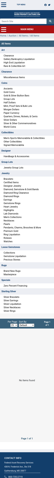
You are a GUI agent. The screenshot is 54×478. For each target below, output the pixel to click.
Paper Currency (11, 113)
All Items (23, 35)
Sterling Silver (8, 291)
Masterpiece (10, 274)
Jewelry (5, 173)
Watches (8, 241)
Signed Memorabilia (14, 145)
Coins (4, 83)
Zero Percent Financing (15, 285)
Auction (13, 35)
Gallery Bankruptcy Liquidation (19, 59)
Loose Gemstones (10, 247)
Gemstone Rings (12, 203)
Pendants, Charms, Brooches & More (22, 227)
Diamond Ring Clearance (16, 192)
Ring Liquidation (12, 234)
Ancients (8, 88)
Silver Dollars (10, 120)
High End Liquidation (14, 62)
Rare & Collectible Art (14, 66)
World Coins (10, 126)
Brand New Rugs (12, 271)
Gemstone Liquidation (15, 256)
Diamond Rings (11, 196)
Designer (6, 150)
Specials (5, 280)
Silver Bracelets (11, 297)
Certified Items (11, 182)
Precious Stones (12, 259)
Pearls (7, 224)
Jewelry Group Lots (13, 167)
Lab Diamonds (11, 213)
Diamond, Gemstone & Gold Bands (21, 189)
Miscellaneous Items (14, 77)
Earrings (8, 199)
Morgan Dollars (11, 109)
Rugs (4, 265)
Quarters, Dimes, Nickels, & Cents (21, 116)
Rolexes (8, 238)
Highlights (9, 210)
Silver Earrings (11, 300)
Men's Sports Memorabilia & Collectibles (24, 138)
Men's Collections (12, 217)
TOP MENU (13, 4)
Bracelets (8, 179)
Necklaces (9, 220)
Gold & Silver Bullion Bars (16, 95)
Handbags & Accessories (16, 156)
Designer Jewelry (12, 186)
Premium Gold (11, 231)
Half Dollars (10, 102)
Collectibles (7, 132)
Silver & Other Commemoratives (20, 123)
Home (3, 35)
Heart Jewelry (11, 206)
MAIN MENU (17, 29)
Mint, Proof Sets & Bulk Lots (18, 106)
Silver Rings (10, 311)
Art (3, 50)
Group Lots (9, 99)
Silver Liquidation (12, 304)
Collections (9, 252)
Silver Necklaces (12, 307)
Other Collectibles (13, 141)
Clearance (9, 55)
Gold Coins (9, 92)
